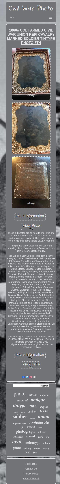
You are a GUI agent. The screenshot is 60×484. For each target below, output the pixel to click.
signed (16, 412)
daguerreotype (19, 423)
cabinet (32, 411)
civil (16, 442)
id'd (47, 437)
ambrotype (32, 443)
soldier (20, 416)
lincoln (31, 426)
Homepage (31, 463)
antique (38, 399)
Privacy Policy (31, 473)
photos (33, 395)
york (40, 437)
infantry (27, 448)
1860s (44, 411)
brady (32, 418)
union (43, 416)
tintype (19, 405)
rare (33, 405)
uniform (44, 395)
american (17, 436)
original (44, 406)
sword (40, 427)
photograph (25, 431)
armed (30, 436)
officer (37, 448)
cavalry (46, 448)
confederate (39, 422)
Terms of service (31, 478)
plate (17, 447)
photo (19, 394)
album (46, 443)
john (35, 452)
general (22, 400)
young (23, 412)
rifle (22, 427)
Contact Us (31, 468)
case (27, 452)
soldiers (42, 432)
